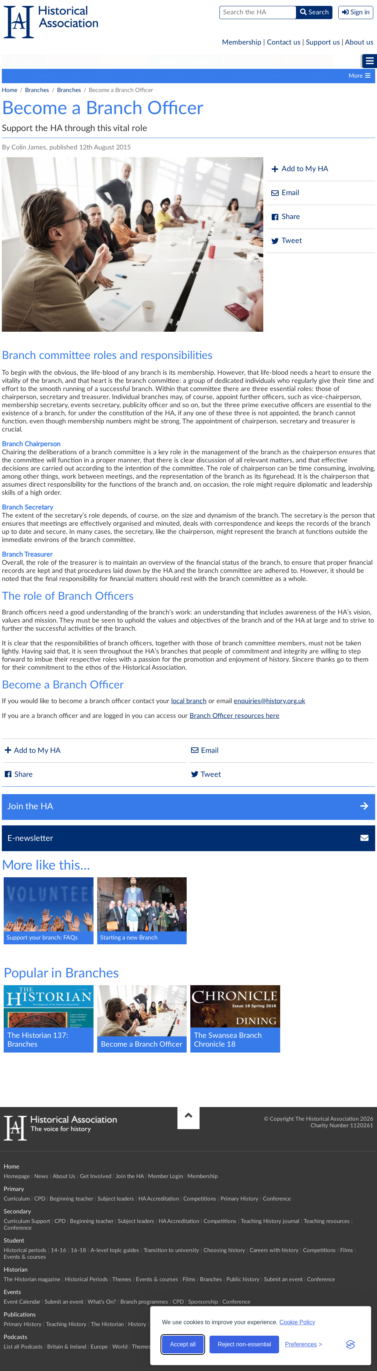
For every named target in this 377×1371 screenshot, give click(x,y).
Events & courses (25, 1257)
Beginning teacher (71, 1199)
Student (124, 61)
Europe (99, 1347)
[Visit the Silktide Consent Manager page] (350, 1344)
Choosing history (224, 1250)
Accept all (182, 1344)
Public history (243, 1279)
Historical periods (25, 1250)
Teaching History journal (270, 1221)
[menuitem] (24, 61)
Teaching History (66, 1324)
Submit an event (283, 1279)
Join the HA (130, 1176)
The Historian (107, 1324)
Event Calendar (22, 1302)
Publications (304, 61)
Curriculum (17, 1199)
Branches (37, 90)
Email (285, 193)
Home (9, 90)
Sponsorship (203, 1302)
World (119, 1347)
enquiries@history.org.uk (269, 701)
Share (285, 217)
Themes (121, 1279)
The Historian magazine (32, 1279)
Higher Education (186, 61)
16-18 (78, 1250)
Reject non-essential (244, 1344)
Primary (24, 61)
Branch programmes (31, 76)
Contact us (283, 42)
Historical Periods (86, 1279)
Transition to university (171, 1250)
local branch (189, 701)
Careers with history (274, 1250)
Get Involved (95, 1176)
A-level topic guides (115, 1250)
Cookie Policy (297, 1322)
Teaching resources (327, 1221)
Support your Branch (191, 76)
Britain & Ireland (66, 1347)
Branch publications (255, 76)
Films (346, 1250)
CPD (39, 1199)
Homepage (17, 1176)
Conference (277, 1199)
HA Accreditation (158, 1199)
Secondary (74, 61)
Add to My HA (299, 169)
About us (359, 42)
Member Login (165, 1176)
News (41, 1176)
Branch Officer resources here (234, 716)
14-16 (58, 1250)
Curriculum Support (27, 1221)
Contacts (141, 76)
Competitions (199, 1199)
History (137, 1324)
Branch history (311, 76)
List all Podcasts (23, 1347)
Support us (323, 42)
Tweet (286, 241)
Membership (241, 42)
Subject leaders (116, 1199)
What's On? (102, 1302)
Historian (249, 61)
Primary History (239, 1199)
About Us (64, 1176)
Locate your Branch (93, 76)
